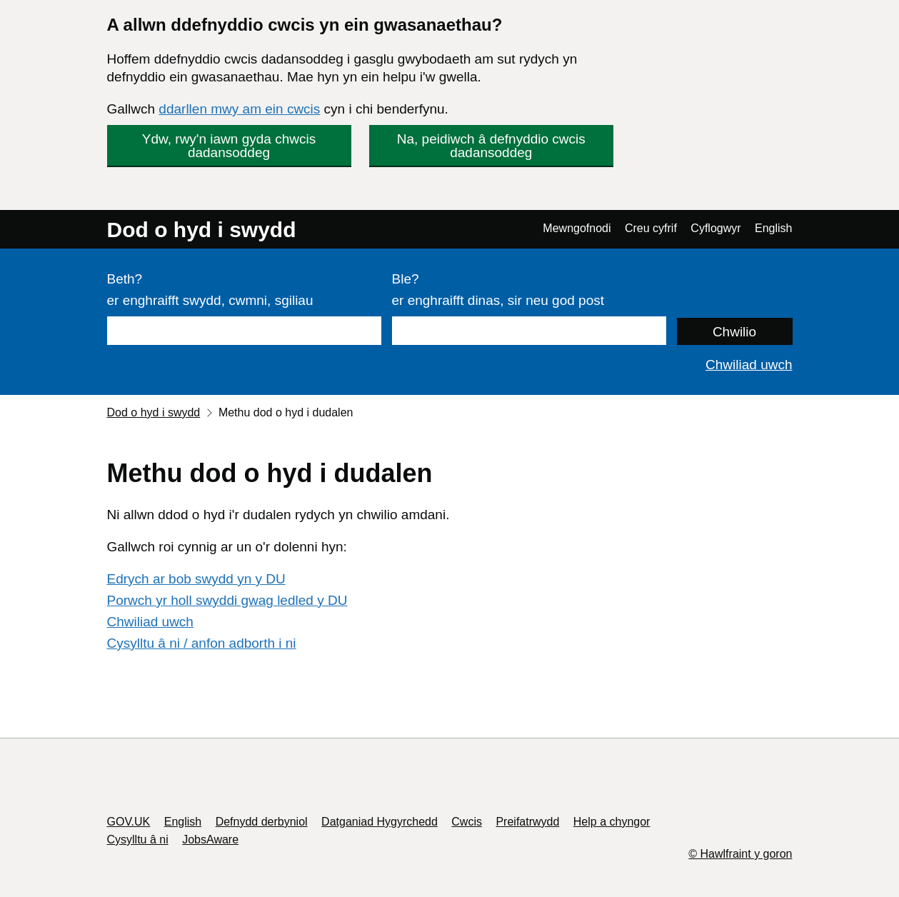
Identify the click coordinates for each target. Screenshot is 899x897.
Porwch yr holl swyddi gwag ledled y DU (227, 600)
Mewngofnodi (577, 228)
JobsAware (210, 839)
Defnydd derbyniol (262, 822)
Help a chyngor (612, 822)
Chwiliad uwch (748, 364)
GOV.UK (129, 822)
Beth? (125, 278)
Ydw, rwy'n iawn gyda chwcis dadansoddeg (229, 145)
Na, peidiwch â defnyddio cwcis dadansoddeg (491, 145)
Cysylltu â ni (138, 839)
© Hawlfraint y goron (740, 854)
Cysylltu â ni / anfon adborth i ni (201, 643)
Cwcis (466, 822)
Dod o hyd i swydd (201, 229)
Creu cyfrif (651, 228)
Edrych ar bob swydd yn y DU (196, 578)
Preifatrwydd (527, 822)
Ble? (405, 278)
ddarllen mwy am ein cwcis (239, 108)
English (773, 228)
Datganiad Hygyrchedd (379, 822)
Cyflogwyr (715, 228)
